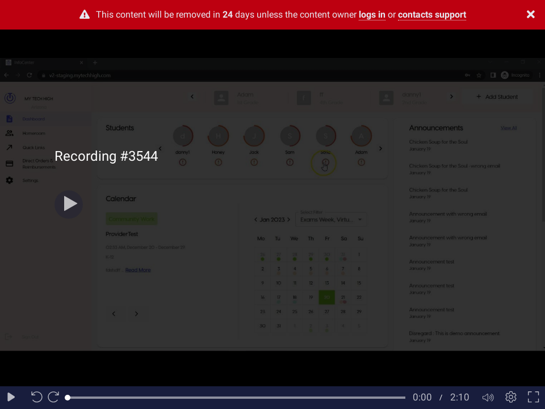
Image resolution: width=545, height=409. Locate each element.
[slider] (236, 398)
